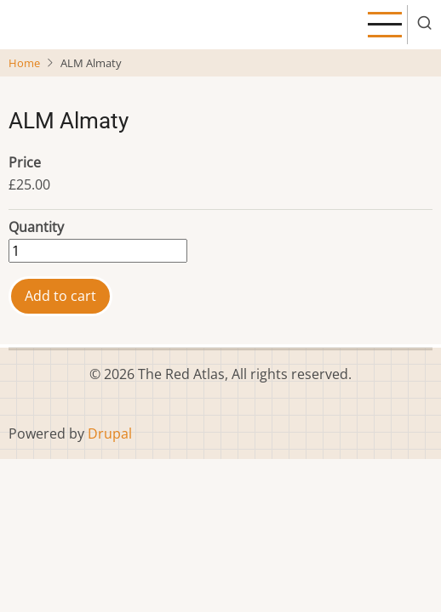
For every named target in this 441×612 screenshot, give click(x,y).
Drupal (110, 433)
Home (24, 63)
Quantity (36, 227)
